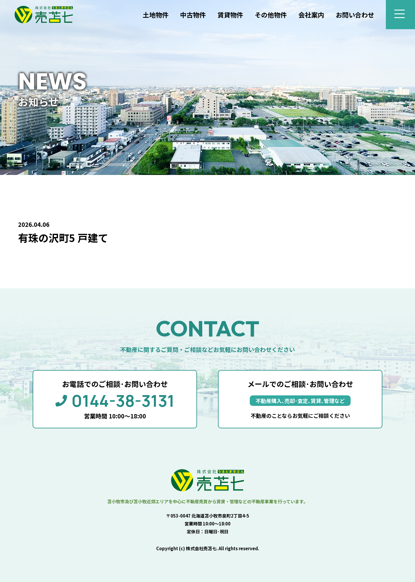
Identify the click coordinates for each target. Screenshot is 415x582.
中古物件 (193, 14)
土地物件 (155, 14)
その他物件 (271, 14)
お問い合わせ (355, 14)
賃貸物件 (230, 14)
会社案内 (311, 14)
